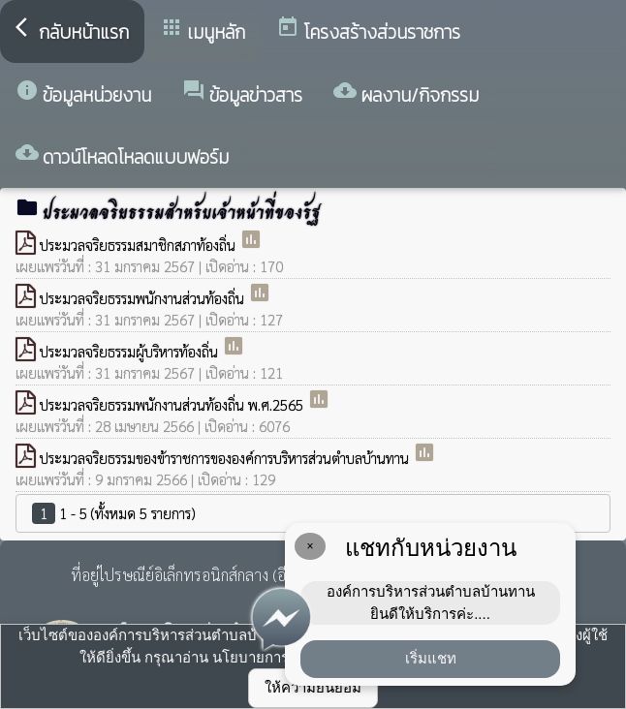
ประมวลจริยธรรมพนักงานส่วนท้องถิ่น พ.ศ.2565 (173, 404)
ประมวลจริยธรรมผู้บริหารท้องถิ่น (131, 351)
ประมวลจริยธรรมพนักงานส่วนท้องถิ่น (144, 298)
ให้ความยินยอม (313, 687)
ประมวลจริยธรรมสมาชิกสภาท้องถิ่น (139, 244)
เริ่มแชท (430, 658)
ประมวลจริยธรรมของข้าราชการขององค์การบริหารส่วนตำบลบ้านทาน (226, 457)
